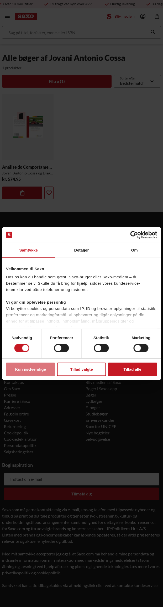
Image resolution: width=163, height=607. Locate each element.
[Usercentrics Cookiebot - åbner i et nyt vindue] (134, 235)
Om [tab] (134, 250)
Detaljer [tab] (81, 250)
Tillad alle (132, 369)
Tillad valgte (81, 369)
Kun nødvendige (30, 369)
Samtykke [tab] (28, 250)
